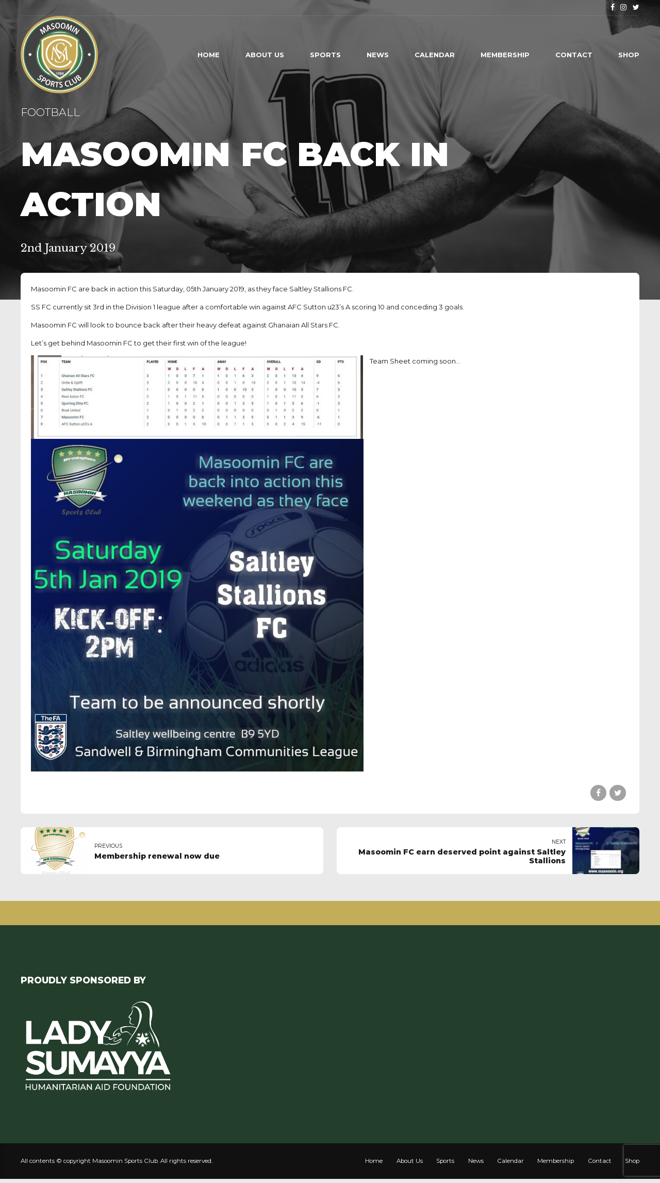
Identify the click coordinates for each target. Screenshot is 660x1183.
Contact (573, 55)
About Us (264, 55)
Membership (505, 55)
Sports (325, 55)
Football (50, 112)
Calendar (435, 55)
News (378, 55)
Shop (628, 55)
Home (208, 55)
